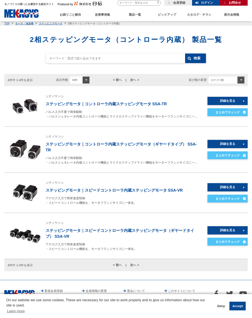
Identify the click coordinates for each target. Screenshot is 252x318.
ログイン (207, 2)
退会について (136, 290)
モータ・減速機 (24, 23)
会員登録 (179, 2)
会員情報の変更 (96, 290)
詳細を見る (227, 100)
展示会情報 (231, 14)
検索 (197, 58)
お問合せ (235, 2)
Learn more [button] (16, 311)
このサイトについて (181, 290)
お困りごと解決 (70, 14)
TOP (7, 23)
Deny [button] (221, 306)
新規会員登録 (54, 290)
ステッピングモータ (50, 23)
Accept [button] (237, 306)
